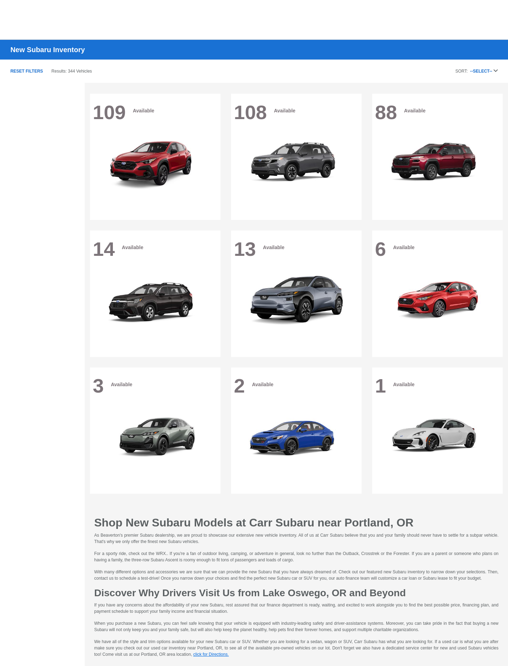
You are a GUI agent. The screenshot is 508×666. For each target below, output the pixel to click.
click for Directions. (211, 654)
